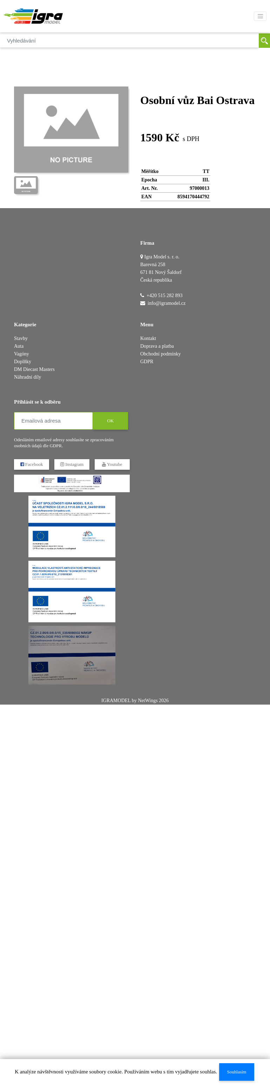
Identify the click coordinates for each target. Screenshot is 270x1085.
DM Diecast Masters (34, 369)
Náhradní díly (27, 377)
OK (110, 420)
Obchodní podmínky (160, 354)
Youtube (112, 464)
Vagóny (21, 354)
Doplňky (22, 361)
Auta (18, 346)
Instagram (71, 464)
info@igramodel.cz (166, 303)
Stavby (21, 338)
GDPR (146, 361)
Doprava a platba (157, 346)
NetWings (147, 700)
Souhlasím (237, 1071)
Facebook (31, 464)
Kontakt (148, 338)
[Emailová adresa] (53, 421)
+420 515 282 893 (164, 295)
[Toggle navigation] (260, 16)
